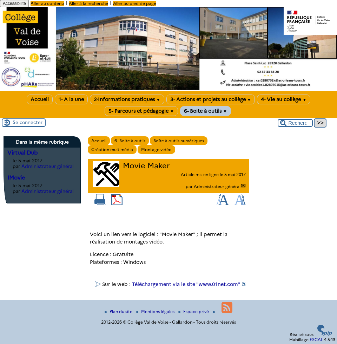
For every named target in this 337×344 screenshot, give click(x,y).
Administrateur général (217, 186)
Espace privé (194, 311)
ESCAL (316, 339)
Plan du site (119, 311)
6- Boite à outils (205, 111)
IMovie (16, 177)
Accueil (40, 99)
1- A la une (71, 99)
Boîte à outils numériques (178, 140)
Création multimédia (112, 149)
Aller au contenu (47, 3)
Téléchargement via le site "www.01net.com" (186, 284)
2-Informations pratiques (127, 99)
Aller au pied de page (134, 3)
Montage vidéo (156, 149)
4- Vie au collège (283, 99)
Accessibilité (14, 3)
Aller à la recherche (88, 3)
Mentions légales (156, 311)
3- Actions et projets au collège (210, 99)
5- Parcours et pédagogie (141, 111)
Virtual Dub (22, 152)
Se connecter (27, 122)
